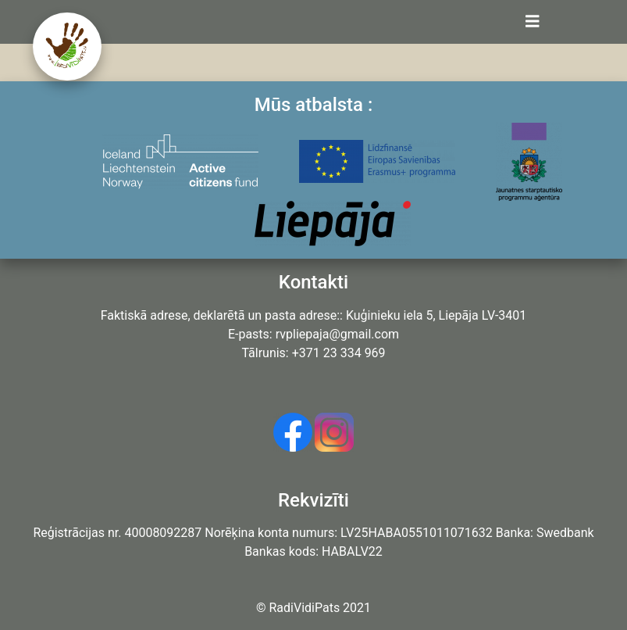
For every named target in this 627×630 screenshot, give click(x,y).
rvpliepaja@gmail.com (337, 334)
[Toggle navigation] (532, 22)
